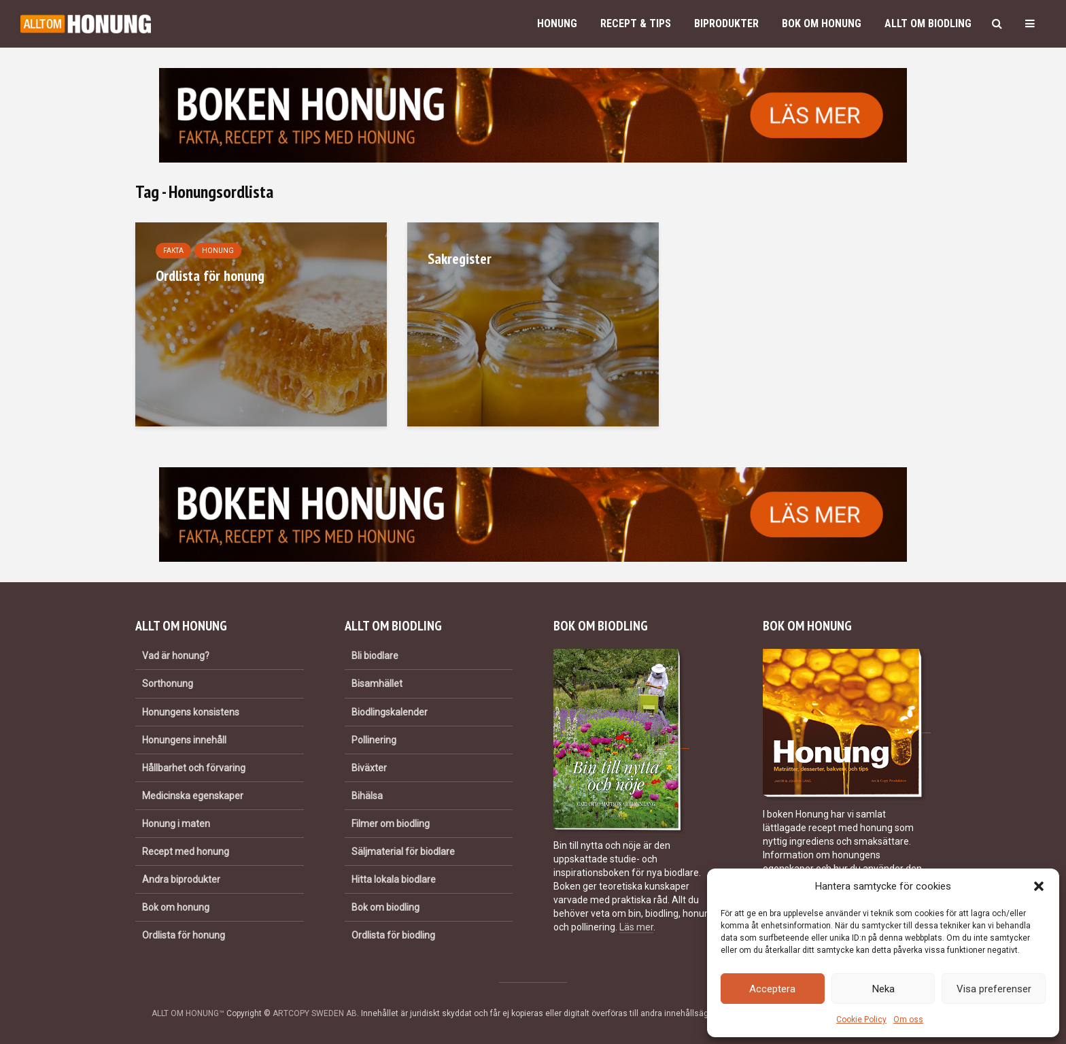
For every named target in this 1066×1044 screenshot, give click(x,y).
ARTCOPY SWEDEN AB (315, 1013)
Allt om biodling (928, 23)
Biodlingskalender (389, 712)
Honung (557, 23)
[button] (1039, 886)
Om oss (908, 1019)
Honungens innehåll (184, 740)
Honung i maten (176, 823)
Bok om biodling (385, 907)
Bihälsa (367, 795)
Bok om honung (821, 23)
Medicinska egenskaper (192, 795)
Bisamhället (376, 683)
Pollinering (373, 740)
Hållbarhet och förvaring (193, 767)
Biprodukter (726, 23)
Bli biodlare (374, 655)
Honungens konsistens (190, 712)
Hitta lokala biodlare (393, 879)
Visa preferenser (994, 989)
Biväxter (369, 767)
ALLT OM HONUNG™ (188, 1013)
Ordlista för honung (210, 275)
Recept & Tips (635, 23)
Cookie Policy (861, 1019)
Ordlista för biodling (393, 935)
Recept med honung (185, 851)
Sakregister (460, 258)
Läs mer (636, 927)
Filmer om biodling (390, 823)
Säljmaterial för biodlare (403, 851)
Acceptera (772, 989)
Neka (883, 989)
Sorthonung (167, 683)
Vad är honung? (175, 655)
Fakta (173, 250)
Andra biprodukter (181, 879)
